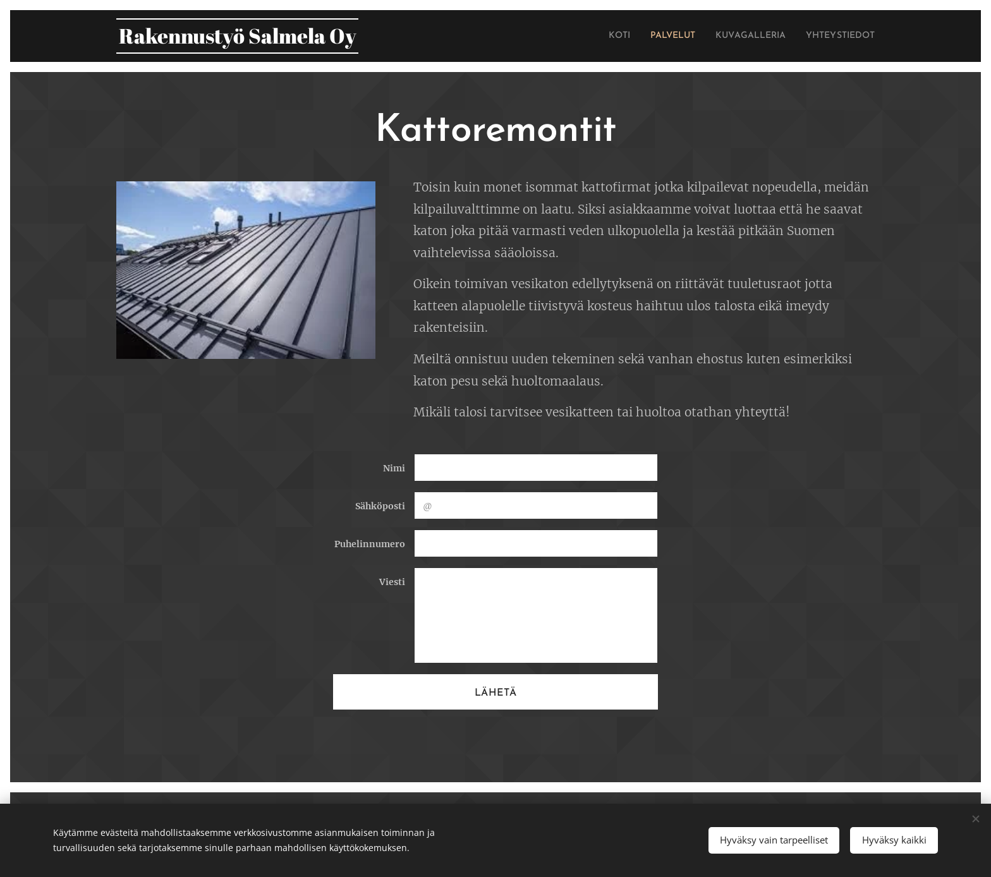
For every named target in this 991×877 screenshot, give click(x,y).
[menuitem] (592, 36)
